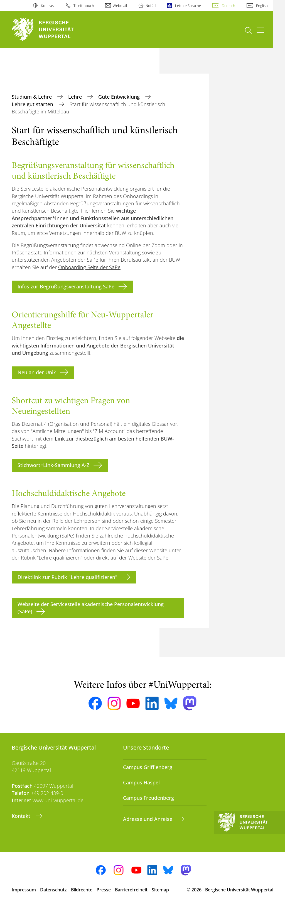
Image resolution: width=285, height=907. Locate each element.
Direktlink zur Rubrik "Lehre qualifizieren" (67, 577)
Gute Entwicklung (119, 96)
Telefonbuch (83, 5)
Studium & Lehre (32, 96)
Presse (104, 890)
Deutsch (228, 5)
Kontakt (22, 816)
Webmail (120, 5)
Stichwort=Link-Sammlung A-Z (53, 465)
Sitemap (160, 890)
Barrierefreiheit (131, 890)
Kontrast (48, 5)
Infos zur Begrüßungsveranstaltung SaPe (66, 286)
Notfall (151, 5)
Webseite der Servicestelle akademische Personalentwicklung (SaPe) (91, 608)
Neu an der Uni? (37, 372)
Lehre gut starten (33, 104)
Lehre (75, 96)
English (262, 5)
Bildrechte (81, 890)
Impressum (24, 890)
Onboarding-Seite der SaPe (89, 267)
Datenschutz (53, 890)
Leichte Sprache (188, 5)
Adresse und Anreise (148, 819)
